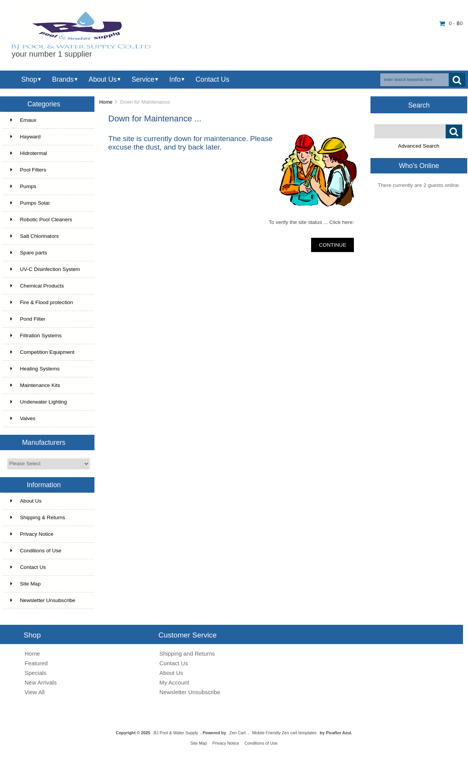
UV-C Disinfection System (45, 269)
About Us (103, 79)
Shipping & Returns (37, 517)
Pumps (23, 186)
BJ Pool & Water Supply (175, 732)
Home (105, 102)
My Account (174, 682)
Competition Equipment (42, 352)
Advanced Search (418, 146)
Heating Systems (35, 369)
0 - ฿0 (451, 23)
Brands (63, 79)
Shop (29, 79)
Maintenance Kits (35, 385)
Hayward (25, 137)
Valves (22, 418)
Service (142, 79)
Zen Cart (237, 732)
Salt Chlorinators (34, 236)
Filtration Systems (36, 335)
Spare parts (28, 253)
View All (35, 692)
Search (419, 105)
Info (174, 79)
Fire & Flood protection (41, 302)
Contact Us (212, 79)
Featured (36, 663)
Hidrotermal (28, 153)
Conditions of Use (35, 550)
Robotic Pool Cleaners (41, 219)
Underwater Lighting (38, 402)
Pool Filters (28, 170)
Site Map (25, 584)
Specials (36, 673)
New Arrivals (41, 682)
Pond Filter (27, 319)
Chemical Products (37, 286)
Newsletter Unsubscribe (43, 600)
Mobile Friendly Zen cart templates (284, 732)
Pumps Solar (30, 203)
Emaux (23, 120)
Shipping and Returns (187, 653)
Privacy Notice (32, 534)
